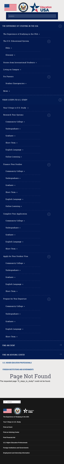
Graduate (9, 135)
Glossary (9, 55)
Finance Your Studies (12, 164)
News (5, 91)
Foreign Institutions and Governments (18, 369)
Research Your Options (13, 115)
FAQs (8, 48)
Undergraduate (12, 128)
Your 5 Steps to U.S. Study (14, 99)
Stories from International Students (19, 62)
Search (5, 401)
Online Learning (13, 156)
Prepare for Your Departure (15, 299)
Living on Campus (11, 69)
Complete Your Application (15, 214)
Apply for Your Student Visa (15, 256)
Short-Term (11, 142)
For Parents (8, 76)
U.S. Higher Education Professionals (17, 363)
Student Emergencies (15, 83)
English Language (13, 149)
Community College (14, 121)
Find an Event (8, 345)
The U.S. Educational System (16, 41)
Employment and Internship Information (16, 453)
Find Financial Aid (9, 437)
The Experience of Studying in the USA (20, 26)
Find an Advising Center (13, 354)
